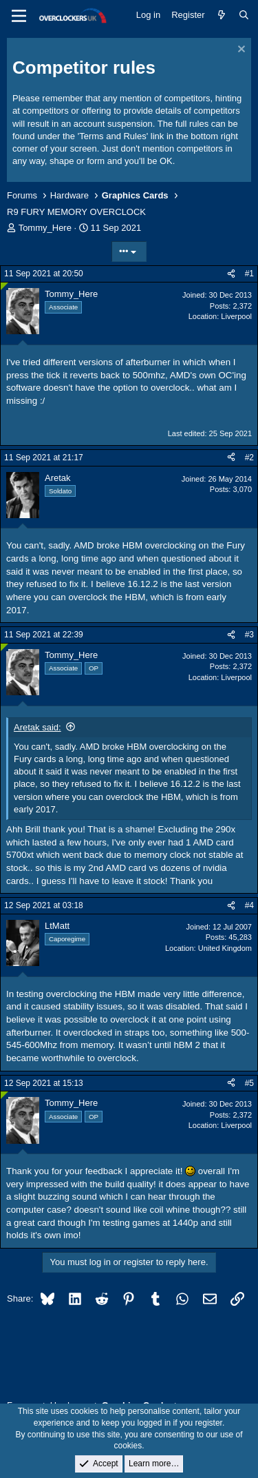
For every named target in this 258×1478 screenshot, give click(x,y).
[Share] (231, 274)
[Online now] (4, 286)
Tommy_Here (45, 228)
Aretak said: (37, 727)
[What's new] (222, 15)
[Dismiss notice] (240, 50)
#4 (249, 905)
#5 (249, 1083)
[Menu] (19, 16)
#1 (249, 273)
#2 (249, 457)
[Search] (244, 15)
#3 (249, 634)
